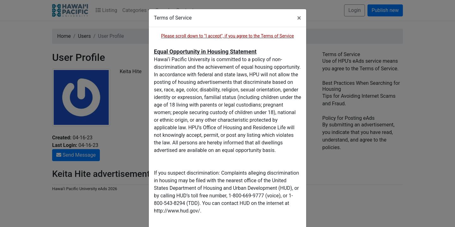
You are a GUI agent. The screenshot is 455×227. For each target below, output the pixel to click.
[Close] (299, 18)
